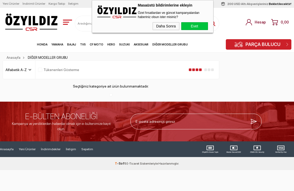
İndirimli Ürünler (34, 3)
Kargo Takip (57, 3)
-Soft (120, 163)
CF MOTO (96, 44)
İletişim (73, 3)
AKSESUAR (141, 44)
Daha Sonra (166, 26)
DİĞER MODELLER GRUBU (170, 44)
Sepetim (87, 149)
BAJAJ (71, 44)
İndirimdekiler (51, 149)
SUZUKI (124, 44)
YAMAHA (57, 44)
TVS (83, 44)
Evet (194, 26)
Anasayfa (7, 149)
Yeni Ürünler (11, 3)
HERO (111, 44)
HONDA (42, 44)
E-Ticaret (132, 163)
